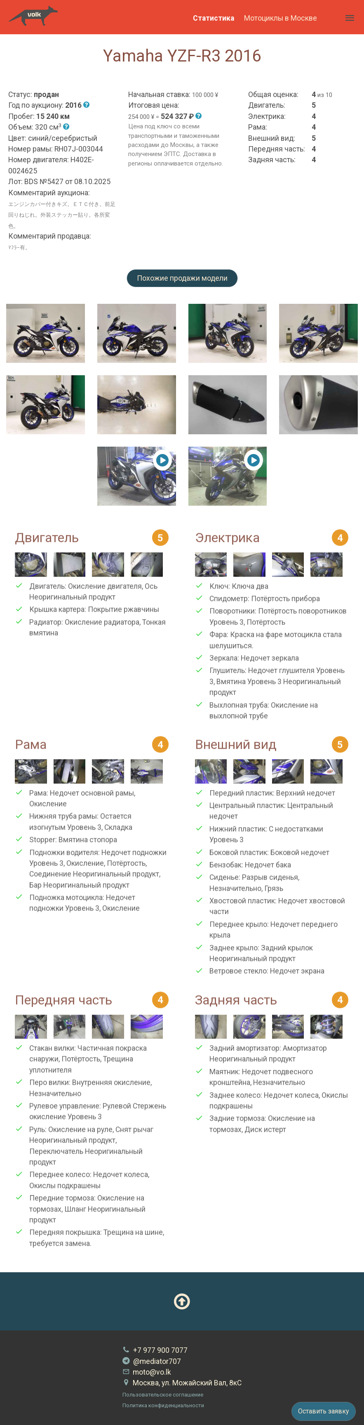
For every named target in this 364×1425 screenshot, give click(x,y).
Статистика (213, 18)
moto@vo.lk (146, 1372)
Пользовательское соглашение (162, 1395)
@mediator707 (151, 1361)
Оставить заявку (323, 1411)
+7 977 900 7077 (155, 1350)
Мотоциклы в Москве (280, 18)
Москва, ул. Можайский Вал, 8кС (182, 1383)
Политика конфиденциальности (163, 1405)
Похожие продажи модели (182, 278)
